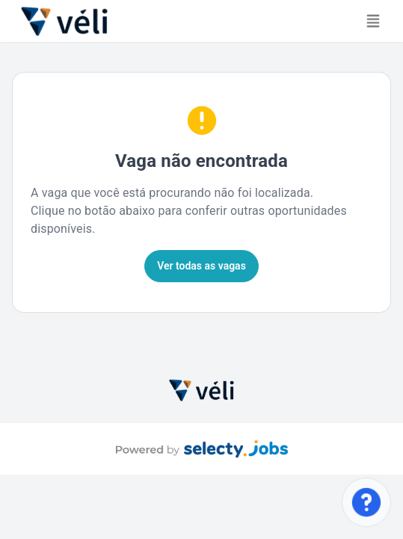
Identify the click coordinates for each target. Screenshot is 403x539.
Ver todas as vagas (201, 266)
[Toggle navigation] (373, 21)
